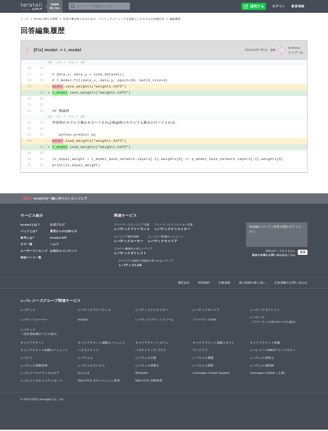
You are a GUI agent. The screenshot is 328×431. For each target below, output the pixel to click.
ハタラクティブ (88, 351)
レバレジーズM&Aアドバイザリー (273, 351)
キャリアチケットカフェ (151, 343)
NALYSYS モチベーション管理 (99, 381)
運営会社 (184, 283)
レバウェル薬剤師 (262, 366)
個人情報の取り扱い (252, 283)
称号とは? (27, 238)
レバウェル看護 (203, 358)
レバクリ (26, 358)
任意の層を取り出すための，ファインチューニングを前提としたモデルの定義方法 (114, 18)
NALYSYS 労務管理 (148, 381)
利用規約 (204, 283)
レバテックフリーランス (132, 228)
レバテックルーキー (128, 240)
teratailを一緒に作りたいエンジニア (60, 199)
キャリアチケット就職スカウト (214, 343)
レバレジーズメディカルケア (39, 373)
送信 (302, 253)
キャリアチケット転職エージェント (44, 351)
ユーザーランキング (33, 251)
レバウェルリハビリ (91, 366)
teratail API (58, 238)
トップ (24, 18)
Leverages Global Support (211, 373)
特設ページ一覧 (31, 258)
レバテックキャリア (165, 240)
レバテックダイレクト (133, 252)
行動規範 (225, 283)
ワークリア (200, 351)
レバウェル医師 (203, 366)
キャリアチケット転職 (265, 343)
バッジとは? (28, 232)
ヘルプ (54, 245)
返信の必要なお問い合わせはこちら (274, 256)
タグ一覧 (26, 245)
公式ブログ (57, 225)
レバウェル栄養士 (147, 366)
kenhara (294, 47)
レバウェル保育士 (262, 358)
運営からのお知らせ (63, 232)
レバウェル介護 (145, 358)
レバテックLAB (146, 264)
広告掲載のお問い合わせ (291, 283)
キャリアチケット (32, 343)
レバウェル (85, 358)
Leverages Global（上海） (268, 373)
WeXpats (141, 373)
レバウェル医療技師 (33, 366)
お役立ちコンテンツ (63, 251)
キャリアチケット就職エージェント (102, 343)
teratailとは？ (30, 225)
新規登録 (297, 6)
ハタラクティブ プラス (150, 351)
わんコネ (84, 373)
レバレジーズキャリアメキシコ (41, 381)
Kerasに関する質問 (46, 18)
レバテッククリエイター (174, 228)
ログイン (278, 6)
